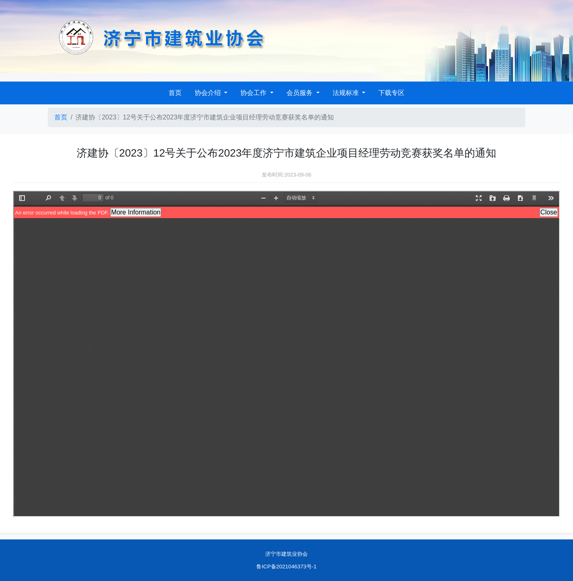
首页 (175, 92)
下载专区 (391, 92)
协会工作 (254, 92)
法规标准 (346, 92)
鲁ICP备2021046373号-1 (286, 566)
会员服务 (300, 92)
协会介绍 (208, 92)
